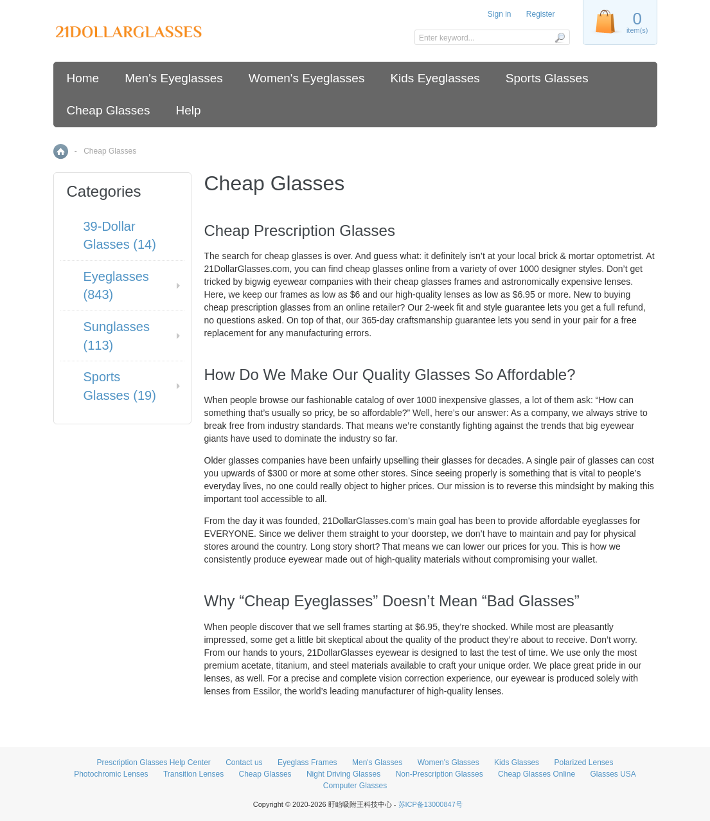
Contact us (244, 762)
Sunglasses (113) (117, 336)
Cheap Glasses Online (536, 774)
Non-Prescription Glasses (439, 774)
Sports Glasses (547, 78)
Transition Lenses (193, 774)
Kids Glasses (516, 762)
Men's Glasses (377, 762)
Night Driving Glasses (343, 774)
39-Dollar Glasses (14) (120, 235)
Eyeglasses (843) (116, 285)
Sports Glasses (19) (120, 386)
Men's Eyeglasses (174, 78)
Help (187, 110)
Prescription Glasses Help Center (153, 762)
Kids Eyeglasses (434, 78)
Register (540, 14)
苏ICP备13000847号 (430, 804)
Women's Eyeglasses (307, 78)
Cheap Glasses (108, 110)
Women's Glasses (448, 762)
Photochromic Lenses (111, 774)
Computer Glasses (355, 785)
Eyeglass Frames (307, 762)
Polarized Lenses (583, 762)
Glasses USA (612, 774)
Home (83, 78)
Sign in (499, 14)
